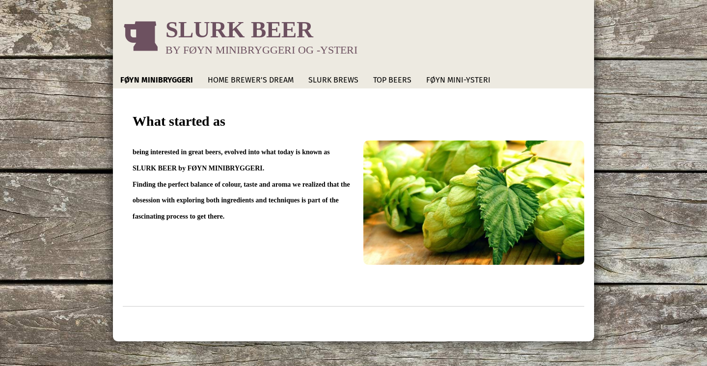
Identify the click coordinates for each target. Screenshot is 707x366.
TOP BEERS (392, 79)
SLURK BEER (239, 29)
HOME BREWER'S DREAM (251, 79)
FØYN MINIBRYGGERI (156, 79)
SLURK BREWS (333, 79)
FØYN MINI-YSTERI (458, 79)
